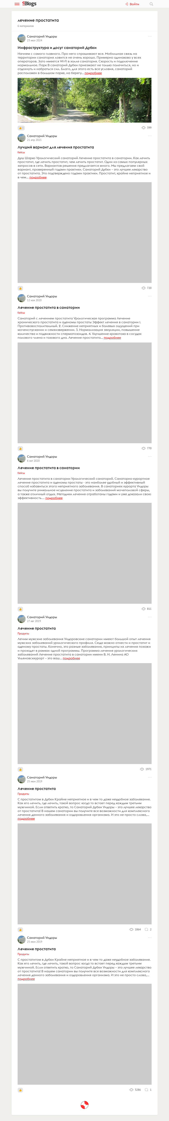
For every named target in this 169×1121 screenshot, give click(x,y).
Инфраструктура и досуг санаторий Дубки (57, 47)
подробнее (93, 73)
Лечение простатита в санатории (49, 307)
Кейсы (21, 152)
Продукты (23, 633)
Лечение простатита (37, 628)
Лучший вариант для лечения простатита (56, 147)
